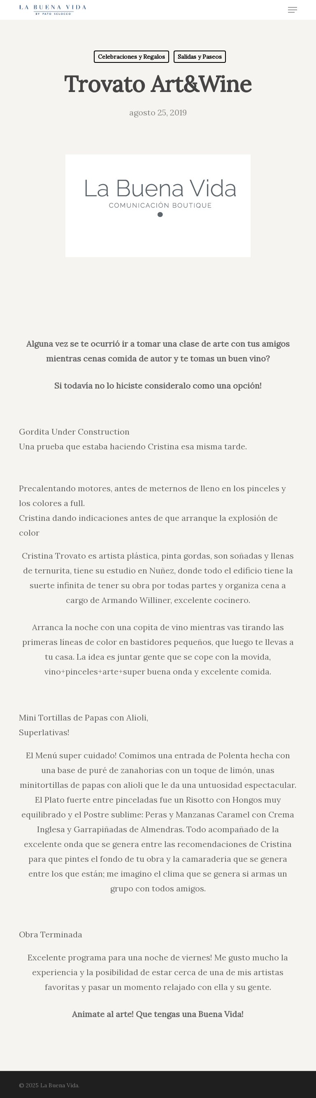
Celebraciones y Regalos (131, 56)
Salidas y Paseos (200, 56)
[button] (292, 10)
